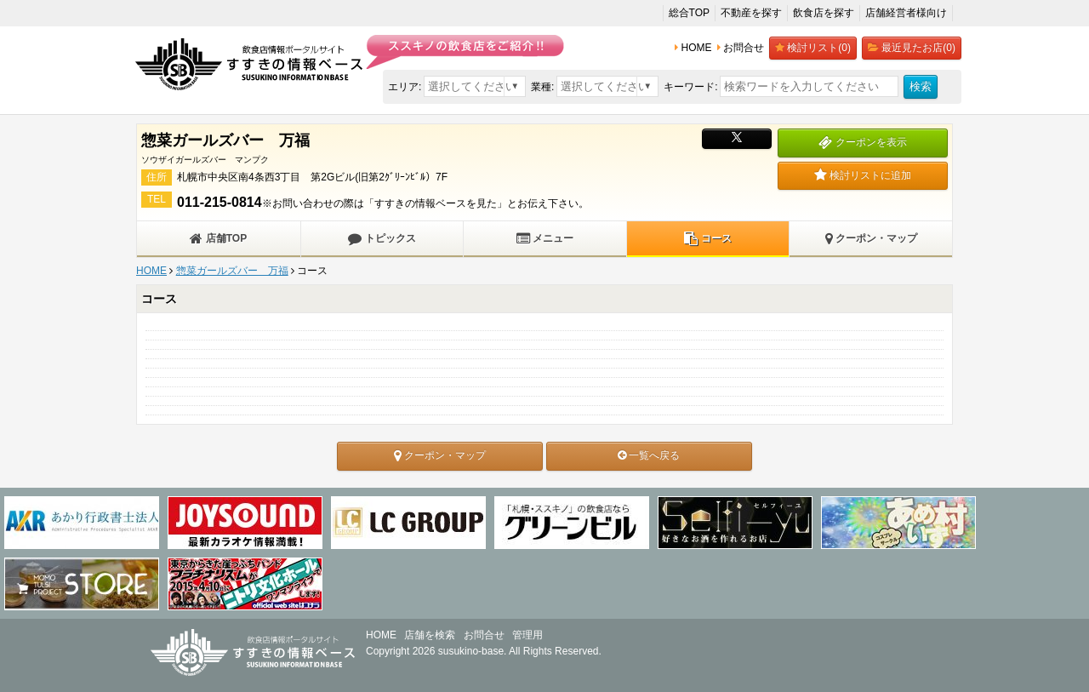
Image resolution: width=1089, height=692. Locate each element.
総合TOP (689, 13)
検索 (920, 86)
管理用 (527, 635)
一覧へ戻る (649, 455)
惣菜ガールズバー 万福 (232, 271)
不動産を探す (751, 13)
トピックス (381, 238)
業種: (542, 87)
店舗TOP (218, 238)
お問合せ (484, 635)
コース (707, 238)
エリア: (404, 87)
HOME (151, 271)
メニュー (544, 238)
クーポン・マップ (871, 238)
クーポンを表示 (862, 142)
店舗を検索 (429, 635)
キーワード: (690, 87)
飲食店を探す (823, 13)
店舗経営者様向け (906, 13)
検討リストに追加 (862, 175)
